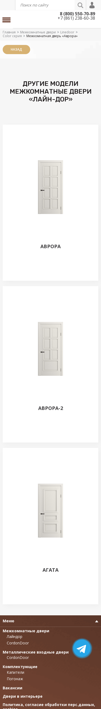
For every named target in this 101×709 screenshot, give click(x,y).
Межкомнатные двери (38, 32)
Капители (15, 672)
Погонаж (15, 678)
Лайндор (14, 636)
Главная (9, 32)
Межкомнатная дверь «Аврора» (52, 36)
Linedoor (67, 32)
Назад (16, 49)
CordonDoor (18, 642)
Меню (8, 620)
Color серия (12, 36)
